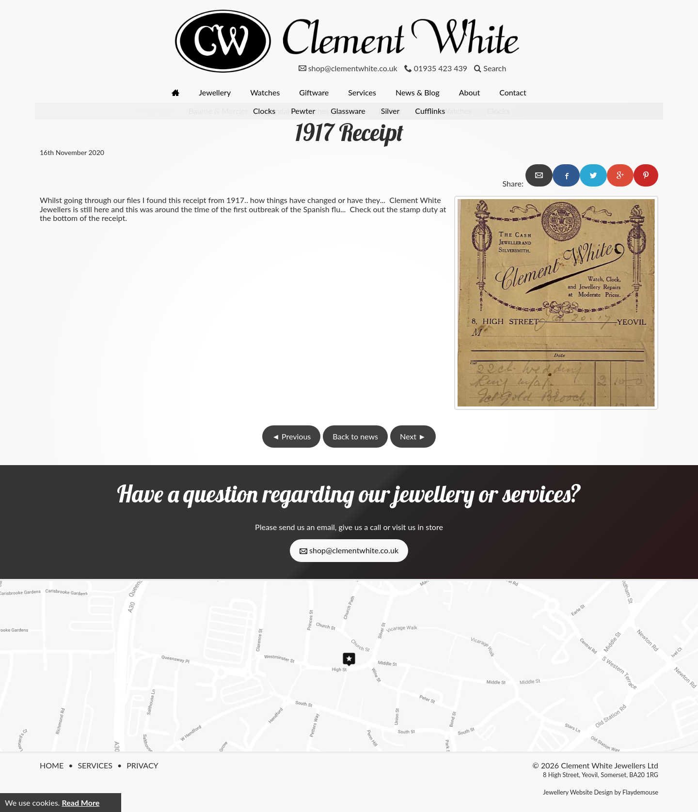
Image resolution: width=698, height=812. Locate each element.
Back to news (355, 436)
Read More (80, 802)
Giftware (314, 92)
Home (51, 765)
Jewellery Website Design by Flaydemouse (600, 792)
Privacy (142, 765)
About (469, 92)
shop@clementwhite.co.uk (349, 550)
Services (362, 92)
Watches (265, 92)
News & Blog (418, 92)
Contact (512, 92)
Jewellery (215, 92)
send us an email (306, 526)
